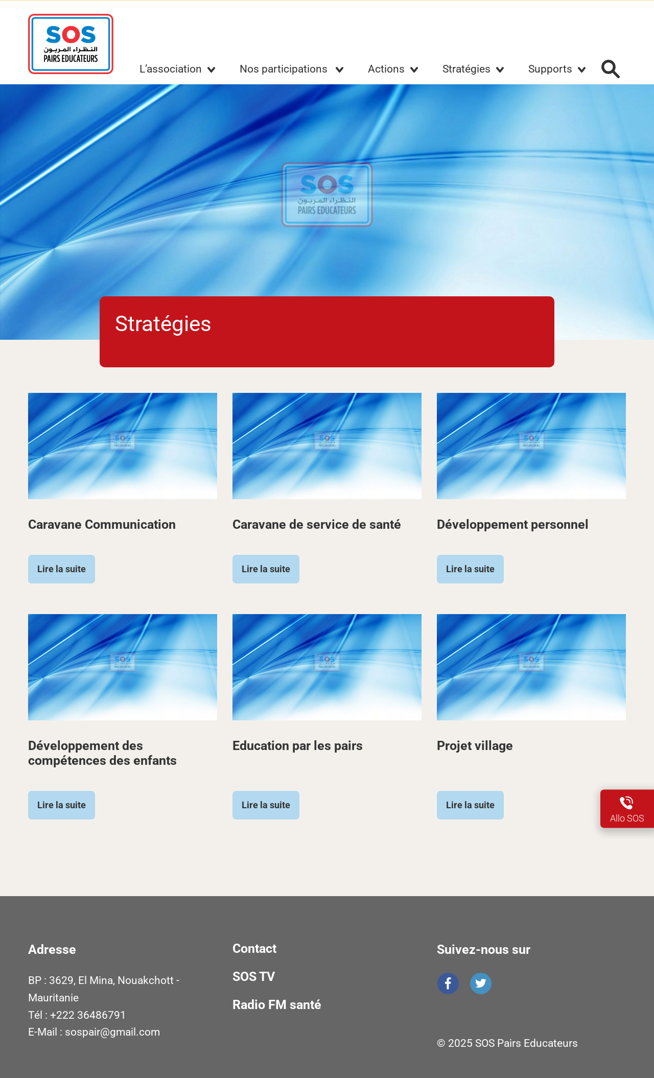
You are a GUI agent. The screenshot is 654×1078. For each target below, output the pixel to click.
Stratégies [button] (466, 69)
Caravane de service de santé (316, 524)
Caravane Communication (102, 524)
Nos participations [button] (285, 69)
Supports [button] (550, 69)
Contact (254, 948)
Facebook (448, 983)
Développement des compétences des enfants (102, 753)
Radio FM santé (276, 1004)
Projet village (475, 745)
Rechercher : (610, 69)
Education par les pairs (297, 745)
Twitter (481, 983)
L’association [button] (170, 69)
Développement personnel (513, 524)
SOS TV (253, 976)
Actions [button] (386, 69)
